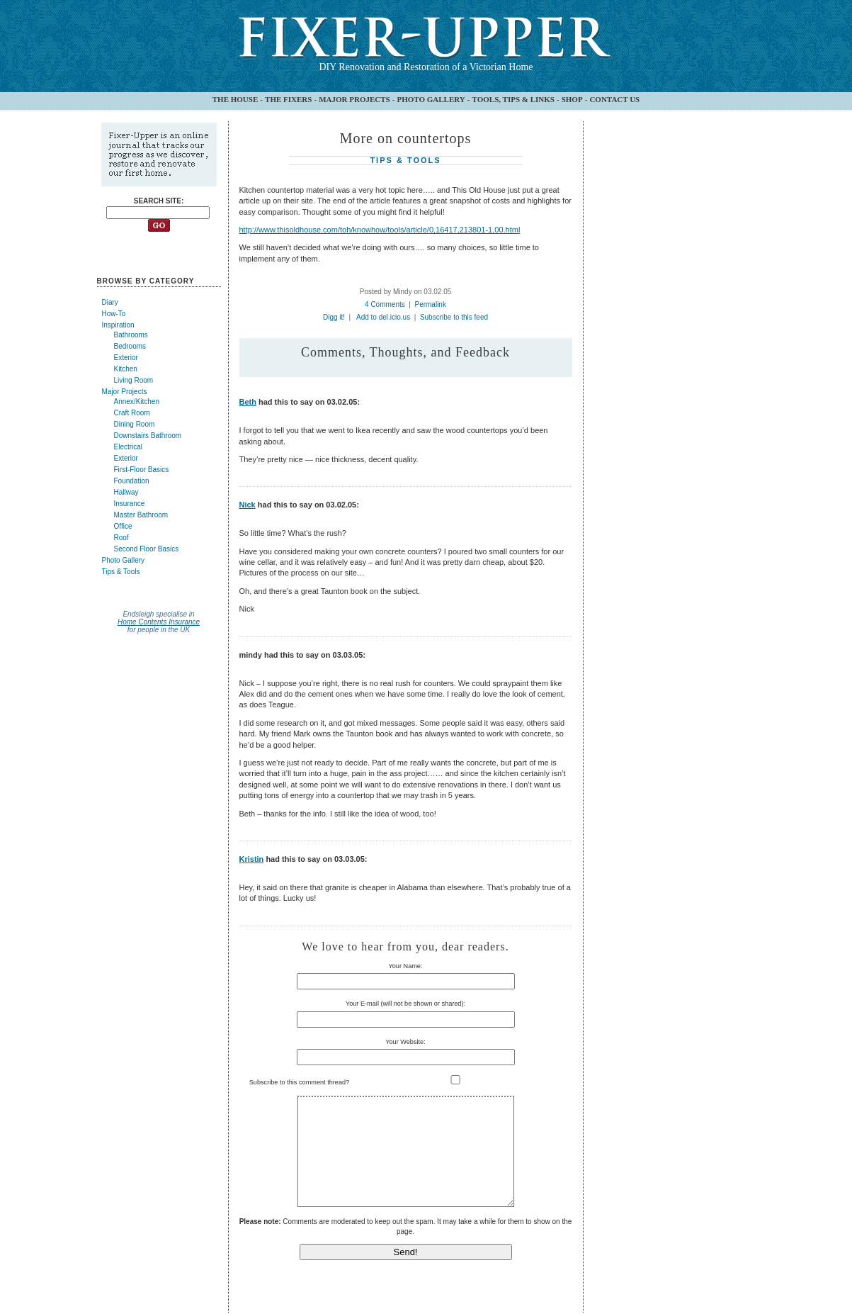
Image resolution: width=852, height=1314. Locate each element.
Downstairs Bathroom (148, 435)
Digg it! (334, 317)
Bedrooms (130, 346)
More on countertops (406, 138)
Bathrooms (131, 335)
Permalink (429, 304)
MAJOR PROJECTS (354, 99)
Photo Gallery (123, 560)
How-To (114, 314)
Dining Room (134, 424)
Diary (110, 302)
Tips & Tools (121, 571)
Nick (247, 504)
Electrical (128, 447)
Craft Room (132, 413)
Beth (247, 402)
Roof (121, 537)
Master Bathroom (141, 515)
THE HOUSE (235, 99)
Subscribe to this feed (454, 317)
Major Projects (124, 391)
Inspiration (118, 325)
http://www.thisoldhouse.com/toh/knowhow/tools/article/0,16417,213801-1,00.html (380, 229)
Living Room (134, 380)
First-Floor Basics (141, 469)
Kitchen (125, 369)
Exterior (126, 357)
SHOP (572, 99)
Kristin (251, 859)
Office (123, 526)
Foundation (131, 481)
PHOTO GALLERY (431, 99)
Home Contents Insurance (159, 622)
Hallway (126, 492)
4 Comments (385, 304)
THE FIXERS (288, 99)
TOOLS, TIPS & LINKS (513, 99)
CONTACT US (614, 99)
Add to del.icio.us (383, 317)
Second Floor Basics (146, 549)
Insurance (129, 503)
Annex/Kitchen (137, 401)
